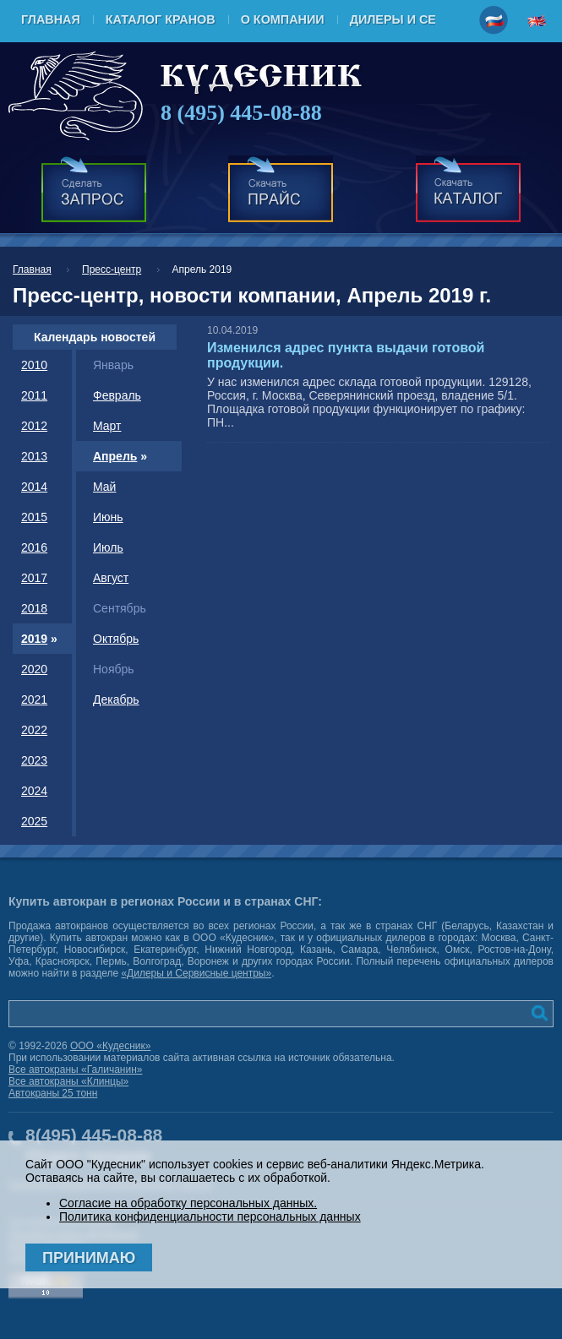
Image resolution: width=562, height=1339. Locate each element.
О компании (283, 19)
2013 (34, 456)
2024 (34, 790)
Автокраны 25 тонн (52, 1093)
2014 (34, 486)
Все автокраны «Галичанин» (75, 1069)
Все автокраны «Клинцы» (68, 1081)
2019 (34, 638)
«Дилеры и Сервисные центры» (196, 973)
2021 (34, 699)
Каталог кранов (161, 19)
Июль (108, 547)
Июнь (108, 517)
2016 (34, 547)
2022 (34, 730)
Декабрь (116, 699)
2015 (34, 517)
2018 (34, 608)
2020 (34, 669)
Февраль (117, 395)
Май (104, 486)
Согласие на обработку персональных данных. (188, 1203)
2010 (34, 365)
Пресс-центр (111, 269)
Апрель (115, 456)
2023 (34, 760)
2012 (34, 426)
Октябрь (116, 638)
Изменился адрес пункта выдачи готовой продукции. (345, 355)
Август (110, 578)
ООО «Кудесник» (110, 1046)
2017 (34, 578)
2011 (34, 395)
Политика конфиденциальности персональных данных (210, 1216)
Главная (50, 19)
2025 (34, 821)
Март (107, 426)
